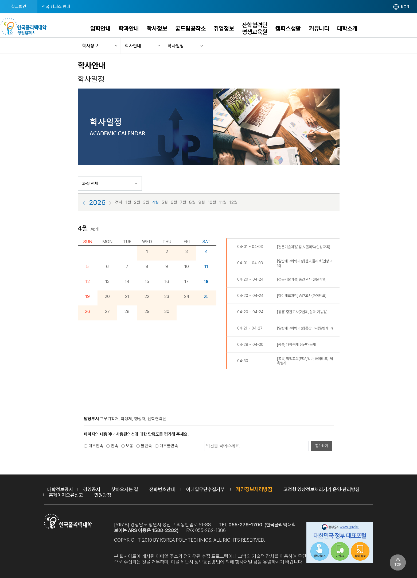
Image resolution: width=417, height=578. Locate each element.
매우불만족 (168, 445)
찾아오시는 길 (124, 489)
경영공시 (91, 489)
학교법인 (18, 6)
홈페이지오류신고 (66, 495)
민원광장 (102, 495)
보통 (129, 445)
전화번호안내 (162, 489)
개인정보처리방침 (254, 489)
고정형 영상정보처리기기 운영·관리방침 (321, 489)
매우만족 (95, 445)
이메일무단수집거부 (205, 489)
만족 (114, 445)
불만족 (146, 445)
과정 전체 (90, 183)
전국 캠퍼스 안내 (56, 6)
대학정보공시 (60, 489)
